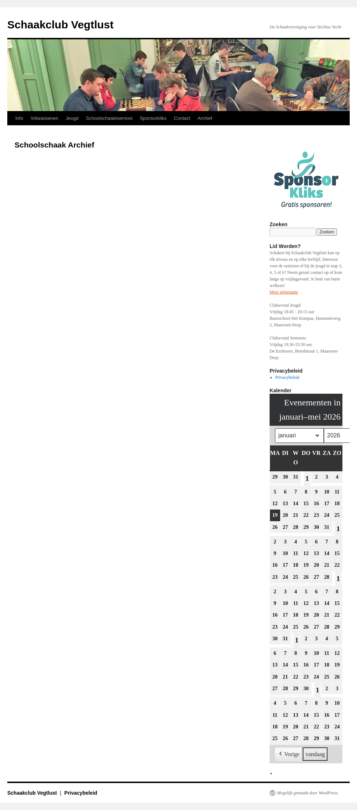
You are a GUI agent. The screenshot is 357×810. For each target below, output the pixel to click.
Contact (182, 118)
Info (19, 118)
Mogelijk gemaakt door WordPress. (307, 792)
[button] (288, 754)
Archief (204, 118)
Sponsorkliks (153, 118)
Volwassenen (45, 118)
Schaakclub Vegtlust (60, 25)
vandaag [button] (315, 754)
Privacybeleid (287, 377)
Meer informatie (284, 292)
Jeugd (72, 118)
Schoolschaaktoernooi (109, 118)
